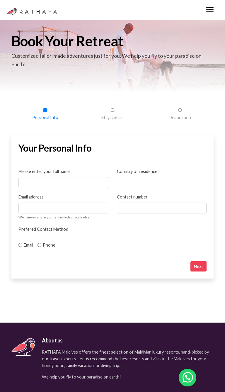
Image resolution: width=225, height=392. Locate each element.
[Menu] (210, 11)
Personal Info (45, 117)
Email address (31, 196)
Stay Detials (112, 117)
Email (28, 244)
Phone (49, 244)
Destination (180, 117)
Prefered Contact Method (43, 229)
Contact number (132, 196)
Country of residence (137, 171)
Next (198, 266)
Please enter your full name (44, 171)
